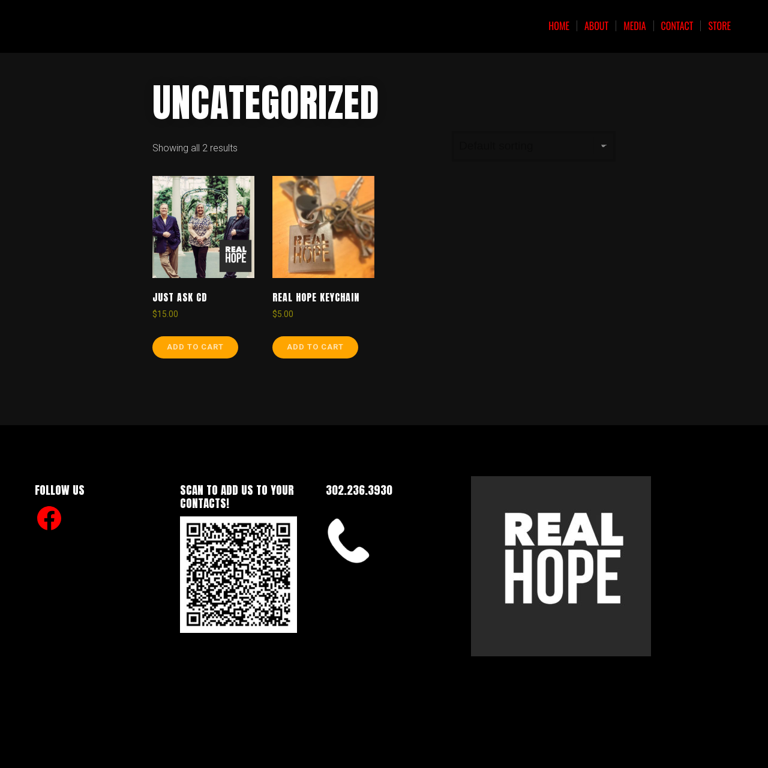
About (596, 25)
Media (634, 25)
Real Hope (90, 26)
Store (719, 25)
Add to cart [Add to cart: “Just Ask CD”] (195, 346)
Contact (677, 25)
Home (558, 25)
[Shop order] (534, 146)
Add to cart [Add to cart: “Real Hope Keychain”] (315, 346)
